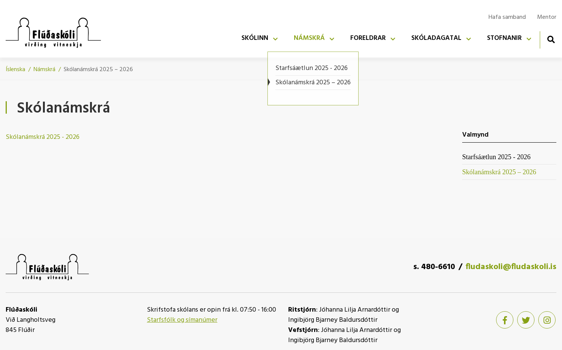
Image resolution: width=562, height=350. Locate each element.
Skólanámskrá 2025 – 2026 (98, 70)
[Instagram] (547, 320)
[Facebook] (504, 320)
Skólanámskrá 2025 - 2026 (42, 137)
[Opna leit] (551, 39)
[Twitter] (526, 320)
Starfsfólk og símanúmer (182, 320)
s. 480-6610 (434, 267)
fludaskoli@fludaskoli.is (511, 267)
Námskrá (44, 70)
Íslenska (15, 70)
